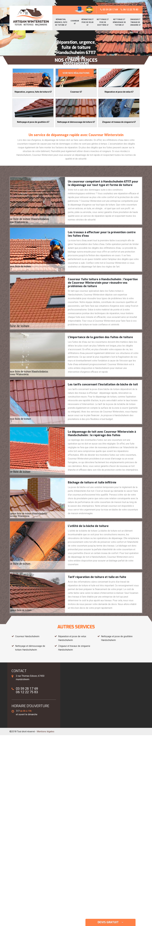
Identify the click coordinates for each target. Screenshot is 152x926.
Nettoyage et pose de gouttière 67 (103, 22)
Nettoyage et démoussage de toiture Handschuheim (30, 648)
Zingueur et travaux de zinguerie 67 (135, 22)
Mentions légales (45, 731)
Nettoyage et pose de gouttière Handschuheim (117, 638)
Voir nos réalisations (76, 73)
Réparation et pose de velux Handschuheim (72, 638)
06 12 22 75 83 (129, 9)
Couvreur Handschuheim (27, 636)
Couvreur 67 (75, 22)
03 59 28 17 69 (109, 9)
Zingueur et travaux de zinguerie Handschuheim (74, 648)
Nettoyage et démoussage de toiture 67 (119, 22)
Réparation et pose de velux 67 (87, 22)
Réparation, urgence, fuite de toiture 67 (61, 22)
